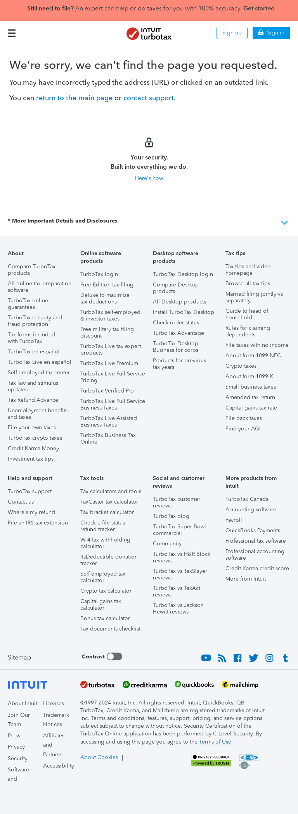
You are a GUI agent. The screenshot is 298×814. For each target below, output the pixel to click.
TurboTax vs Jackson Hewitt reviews (178, 608)
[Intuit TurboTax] (149, 33)
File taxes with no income (257, 345)
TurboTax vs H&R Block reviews (181, 557)
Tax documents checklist (110, 628)
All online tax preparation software (39, 286)
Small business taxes (250, 387)
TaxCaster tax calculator (109, 502)
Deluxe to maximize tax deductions (105, 298)
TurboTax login (99, 274)
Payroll (233, 520)
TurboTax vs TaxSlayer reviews (180, 574)
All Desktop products (179, 301)
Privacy (16, 747)
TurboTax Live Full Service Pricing (112, 377)
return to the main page (74, 98)
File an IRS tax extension (38, 522)
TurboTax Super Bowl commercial (179, 529)
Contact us (21, 502)
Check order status (176, 322)
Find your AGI (243, 428)
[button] (12, 33)
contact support (148, 98)
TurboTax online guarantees (28, 303)
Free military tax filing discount (107, 332)
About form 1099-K (249, 376)
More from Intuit (245, 579)
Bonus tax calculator (105, 618)
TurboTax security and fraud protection (35, 320)
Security (18, 758)
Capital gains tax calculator (100, 604)
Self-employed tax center (39, 372)
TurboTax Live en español (39, 362)
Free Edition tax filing (106, 284)
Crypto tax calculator (106, 591)
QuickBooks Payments (252, 530)
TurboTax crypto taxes (35, 438)
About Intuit (22, 703)
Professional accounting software (254, 554)
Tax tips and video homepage (248, 269)
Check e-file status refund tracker (102, 526)
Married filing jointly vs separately (254, 297)
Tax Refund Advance (33, 400)
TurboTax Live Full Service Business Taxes (112, 404)
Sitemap (19, 657)
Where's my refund (31, 512)
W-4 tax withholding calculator (105, 543)
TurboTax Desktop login (183, 274)
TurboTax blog (171, 516)
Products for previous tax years (179, 363)
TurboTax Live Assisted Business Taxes (108, 421)
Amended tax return (250, 397)
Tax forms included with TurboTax (31, 337)
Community (167, 543)
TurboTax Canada (247, 499)
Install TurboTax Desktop (183, 312)
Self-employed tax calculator (102, 577)
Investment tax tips (31, 459)
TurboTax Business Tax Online (108, 438)
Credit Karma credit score (257, 568)
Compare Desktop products (176, 288)
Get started (259, 8)
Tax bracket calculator (107, 512)
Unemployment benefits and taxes (38, 413)
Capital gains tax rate (251, 407)
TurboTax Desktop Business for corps (175, 346)
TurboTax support (30, 491)
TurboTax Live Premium (109, 363)
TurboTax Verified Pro (107, 390)
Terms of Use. (216, 742)
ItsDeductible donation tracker (109, 560)
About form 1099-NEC (253, 355)
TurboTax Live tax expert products (110, 349)
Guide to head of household (246, 314)
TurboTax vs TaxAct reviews (176, 591)
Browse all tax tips (247, 283)
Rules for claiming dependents (247, 331)
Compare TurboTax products (31, 269)
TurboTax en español (34, 351)
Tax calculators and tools (110, 491)
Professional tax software (255, 541)
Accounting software (250, 509)
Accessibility (58, 766)
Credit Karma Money (33, 448)
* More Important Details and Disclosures (149, 223)
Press (14, 735)
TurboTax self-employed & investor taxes (110, 315)
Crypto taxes (240, 366)
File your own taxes (32, 427)
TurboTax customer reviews (176, 502)
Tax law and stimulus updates (33, 386)
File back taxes (243, 418)
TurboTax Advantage (178, 333)
